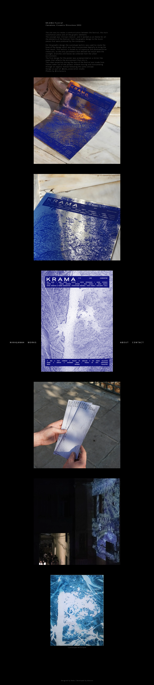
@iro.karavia (60, 71)
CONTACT (138, 342)
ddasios (90, 680)
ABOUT (124, 342)
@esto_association (70, 69)
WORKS (32, 342)
